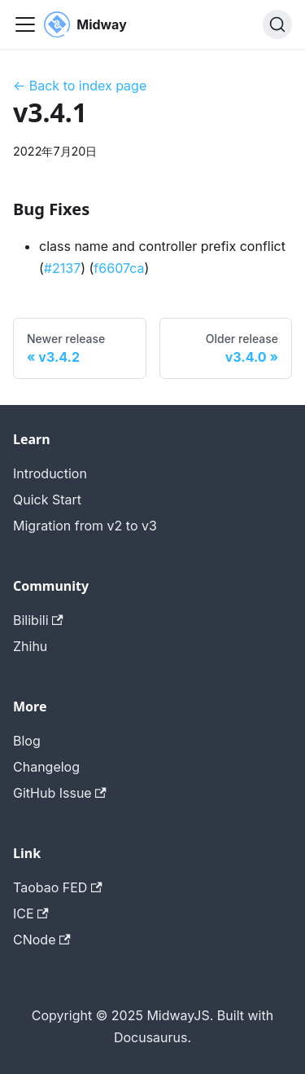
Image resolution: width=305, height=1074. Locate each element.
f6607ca (119, 268)
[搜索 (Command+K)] (277, 24)
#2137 (62, 268)
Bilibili (38, 620)
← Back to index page (79, 85)
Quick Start (47, 499)
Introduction (50, 473)
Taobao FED (57, 887)
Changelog (46, 767)
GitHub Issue (60, 793)
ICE (31, 913)
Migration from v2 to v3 (85, 525)
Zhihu (30, 646)
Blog (27, 741)
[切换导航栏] (25, 24)
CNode (42, 939)
